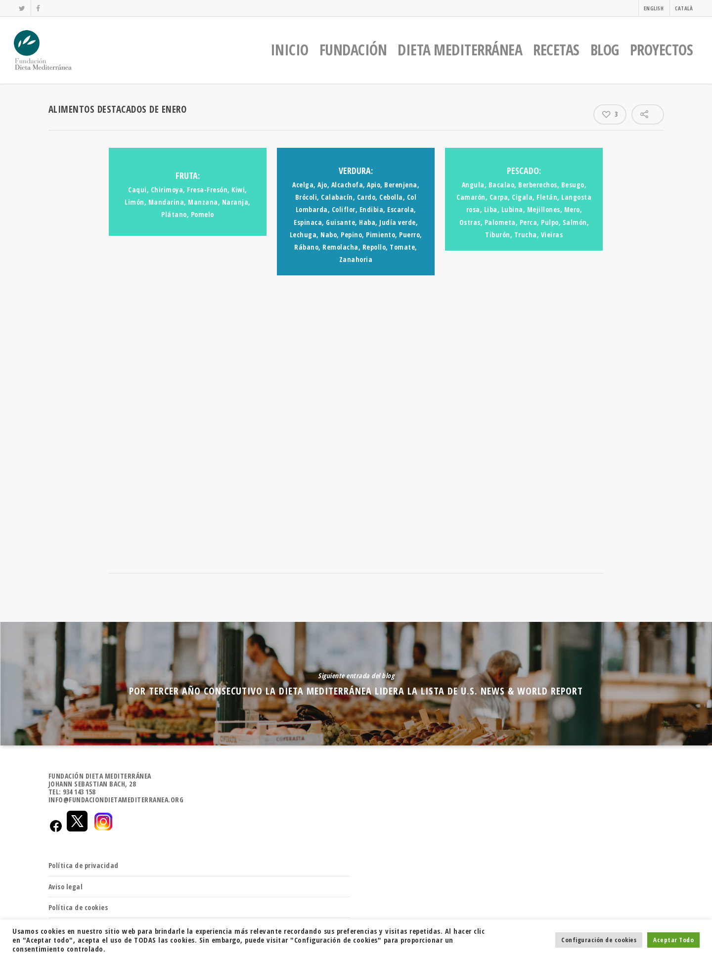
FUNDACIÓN (353, 50)
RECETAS (556, 50)
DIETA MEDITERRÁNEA (460, 50)
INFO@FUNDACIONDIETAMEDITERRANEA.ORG (116, 799)
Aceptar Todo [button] (673, 939)
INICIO (289, 50)
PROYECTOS (661, 50)
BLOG (604, 50)
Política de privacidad (83, 865)
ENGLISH (654, 8)
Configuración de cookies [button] (598, 939)
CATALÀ (684, 8)
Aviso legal (65, 886)
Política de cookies (78, 907)
